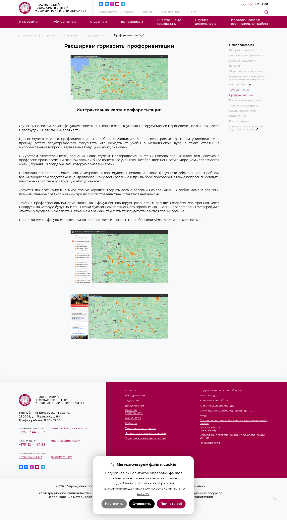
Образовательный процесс (247, 71)
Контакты (147, 11)
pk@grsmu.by (61, 457)
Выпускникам (132, 21)
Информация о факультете (246, 55)
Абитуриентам (64, 21)
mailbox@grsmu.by (65, 441)
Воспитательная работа (245, 100)
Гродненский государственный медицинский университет (53, 8)
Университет (29, 21)
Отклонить (142, 504)
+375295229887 (30, 457)
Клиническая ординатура (217, 405)
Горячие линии (170, 11)
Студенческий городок (140, 428)
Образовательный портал (116, 11)
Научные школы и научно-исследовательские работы (247, 78)
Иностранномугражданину (169, 21)
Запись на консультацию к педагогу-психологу (246, 128)
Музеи (204, 415)
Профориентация (241, 95)
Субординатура (239, 89)
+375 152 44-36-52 (32, 432)
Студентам (98, 21)
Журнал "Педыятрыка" (244, 105)
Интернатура (209, 395)
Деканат (234, 65)
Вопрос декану (239, 121)
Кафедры (131, 423)
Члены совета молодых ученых (145, 433)
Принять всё (171, 504)
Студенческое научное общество (222, 390)
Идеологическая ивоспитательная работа (249, 21)
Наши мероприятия (242, 110)
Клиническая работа (214, 400)
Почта (192, 11)
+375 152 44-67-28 (32, 444)
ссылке (171, 478)
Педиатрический (96, 35)
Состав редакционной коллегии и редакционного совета (233, 421)
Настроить (114, 504)
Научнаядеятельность (206, 21)
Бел (265, 4)
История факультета (242, 50)
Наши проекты (210, 442)
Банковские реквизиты (69, 428)
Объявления (237, 115)
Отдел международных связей (145, 438)
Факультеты (70, 35)
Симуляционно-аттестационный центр (226, 410)
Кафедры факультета (242, 60)
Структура (49, 35)
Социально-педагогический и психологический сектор (232, 436)
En (257, 4)
